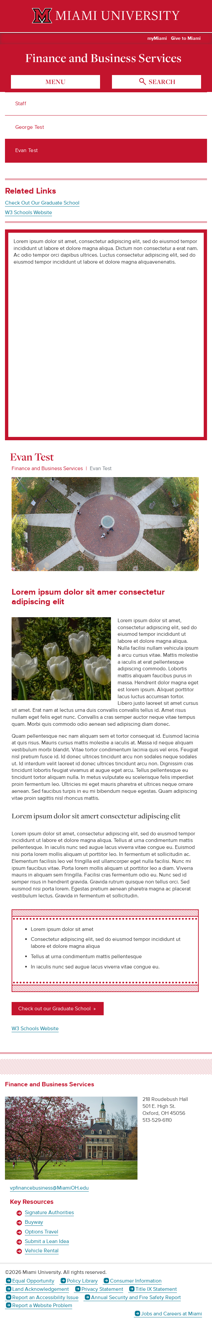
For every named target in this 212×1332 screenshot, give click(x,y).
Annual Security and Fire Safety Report (136, 1297)
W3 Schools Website (28, 212)
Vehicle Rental (42, 1250)
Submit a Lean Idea (47, 1241)
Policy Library (82, 1281)
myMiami (157, 39)
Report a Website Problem (42, 1305)
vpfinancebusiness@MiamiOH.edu (49, 1188)
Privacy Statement (102, 1289)
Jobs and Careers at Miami (171, 1313)
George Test (29, 127)
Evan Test (26, 150)
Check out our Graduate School (55, 1008)
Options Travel (41, 1231)
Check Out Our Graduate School (42, 203)
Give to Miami (186, 39)
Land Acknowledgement (40, 1289)
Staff (20, 103)
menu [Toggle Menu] (55, 81)
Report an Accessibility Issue (45, 1297)
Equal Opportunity (33, 1281)
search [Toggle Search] (161, 81)
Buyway (34, 1222)
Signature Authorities (49, 1212)
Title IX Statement (156, 1289)
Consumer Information (136, 1281)
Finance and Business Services (103, 58)
